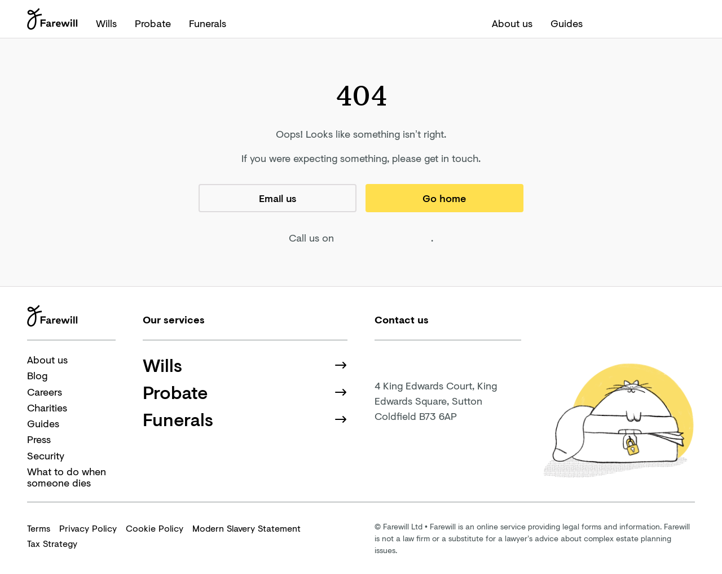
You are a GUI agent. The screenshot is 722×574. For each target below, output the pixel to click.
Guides (567, 23)
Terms (38, 528)
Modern (246, 528)
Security (45, 455)
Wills (106, 23)
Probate (153, 23)
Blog (37, 375)
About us (512, 23)
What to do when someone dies (66, 477)
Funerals (207, 23)
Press (39, 439)
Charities (47, 407)
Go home (444, 198)
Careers (44, 391)
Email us (277, 198)
